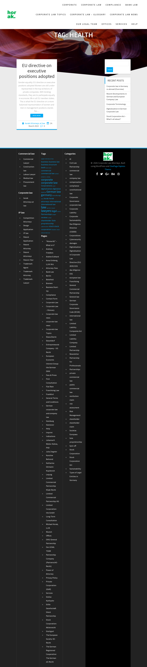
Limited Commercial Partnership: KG (52, 497)
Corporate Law (91, 4)
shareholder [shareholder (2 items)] (46, 220)
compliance (74, 186)
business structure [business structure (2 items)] (49, 164)
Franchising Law (52, 390)
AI (70, 159)
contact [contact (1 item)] (57, 173)
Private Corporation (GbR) (51, 585)
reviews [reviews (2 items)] (44, 217)
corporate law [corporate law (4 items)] (49, 182)
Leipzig (49, 474)
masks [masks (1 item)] (59, 211)
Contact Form (51, 298)
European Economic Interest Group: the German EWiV (52, 364)
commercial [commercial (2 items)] (46, 170)
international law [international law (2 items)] (48, 204)
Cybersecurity (75, 239)
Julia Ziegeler (51, 451)
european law (75, 277)
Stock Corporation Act (75, 461)
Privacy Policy (52, 578)
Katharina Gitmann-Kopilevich (50, 467)
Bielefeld (49, 279)
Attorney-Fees (52, 268)
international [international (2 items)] (55, 201)
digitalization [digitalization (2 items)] (46, 188)
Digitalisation (75, 247)
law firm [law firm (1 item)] (49, 208)
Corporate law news (124, 14)
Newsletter (74, 354)
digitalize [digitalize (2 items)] (57, 188)
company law (75, 178)
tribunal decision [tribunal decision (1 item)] (45, 233)
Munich (49, 532)
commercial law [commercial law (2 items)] (47, 173)
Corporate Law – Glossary (88, 14)
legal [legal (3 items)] (54, 211)
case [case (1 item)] (47, 168)
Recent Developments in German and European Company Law (117, 92)
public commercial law (74, 388)
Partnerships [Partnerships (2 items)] (46, 214)
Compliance (113, 4)
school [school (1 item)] (49, 217)
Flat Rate (50, 386)
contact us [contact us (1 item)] (43, 177)
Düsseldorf (50, 340)
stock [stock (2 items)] (51, 226)
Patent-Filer (28, 260)
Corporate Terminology (116, 99)
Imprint (49, 432)
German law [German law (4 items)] (54, 191)
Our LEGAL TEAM (86, 24)
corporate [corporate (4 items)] (47, 179)
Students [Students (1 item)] (54, 229)
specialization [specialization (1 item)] (45, 226)
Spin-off (73, 446)
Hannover (50, 425)
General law (74, 297)
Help (134, 24)
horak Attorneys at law (35, 123)
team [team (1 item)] (58, 229)
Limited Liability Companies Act (76, 327)
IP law (25, 233)
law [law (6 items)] (43, 207)
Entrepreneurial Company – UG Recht (52, 348)
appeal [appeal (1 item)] (43, 159)
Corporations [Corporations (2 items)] (46, 185)
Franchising (74, 281)
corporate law (75, 205)
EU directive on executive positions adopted (37, 70)
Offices (107, 24)
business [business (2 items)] (44, 161)
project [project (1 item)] (54, 214)
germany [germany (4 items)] (46, 195)
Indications (50, 436)
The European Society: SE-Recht (52, 639)
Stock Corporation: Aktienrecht (51, 624)
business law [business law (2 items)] (54, 161)
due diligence (75, 270)
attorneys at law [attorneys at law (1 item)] (49, 159)
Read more (37, 115)
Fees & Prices (51, 375)
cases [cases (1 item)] (50, 168)
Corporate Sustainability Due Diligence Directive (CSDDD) (75, 224)
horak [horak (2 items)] (46, 198)
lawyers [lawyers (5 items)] (46, 211)
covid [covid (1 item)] (54, 186)
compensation (75, 182)
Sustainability (75, 469)
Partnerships (75, 369)
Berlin (48, 276)
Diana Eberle (51, 337)
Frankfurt (50, 394)
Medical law (28, 178)
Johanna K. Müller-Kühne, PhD (52, 444)
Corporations (75, 235)
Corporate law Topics (51, 14)
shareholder (74, 419)
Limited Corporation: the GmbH (51, 509)
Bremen (49, 283)
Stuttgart (50, 631)
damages (73, 243)
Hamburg (50, 421)
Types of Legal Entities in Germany (75, 476)
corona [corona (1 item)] (48, 177)
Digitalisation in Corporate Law (75, 255)
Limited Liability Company (73, 339)
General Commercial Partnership (74, 289)
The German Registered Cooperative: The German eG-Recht (51, 654)
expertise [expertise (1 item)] (43, 192)
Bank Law (131, 4)
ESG (71, 274)
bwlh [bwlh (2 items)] (43, 167)
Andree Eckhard (52, 256)
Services (121, 24)
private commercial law (74, 377)
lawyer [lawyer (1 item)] (53, 208)
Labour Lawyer (29, 174)
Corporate (69, 4)
